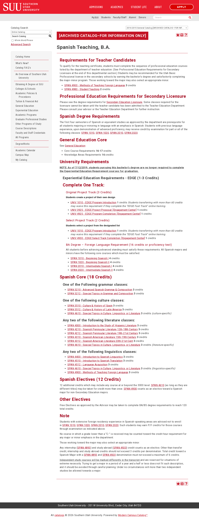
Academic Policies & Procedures (26, 95)
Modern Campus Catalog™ (133, 515)
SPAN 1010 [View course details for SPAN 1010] (88, 132)
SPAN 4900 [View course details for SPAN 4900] (130, 388)
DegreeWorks (23, 143)
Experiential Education (27, 110)
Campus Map (22, 154)
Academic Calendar (25, 150)
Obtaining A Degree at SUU (29, 84)
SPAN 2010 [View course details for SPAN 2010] (116, 132)
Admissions (96, 7)
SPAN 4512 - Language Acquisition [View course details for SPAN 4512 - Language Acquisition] (87, 364)
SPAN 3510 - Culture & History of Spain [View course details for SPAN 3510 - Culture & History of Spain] (90, 305)
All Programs (22, 137)
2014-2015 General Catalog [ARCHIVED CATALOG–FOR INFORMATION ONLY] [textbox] (157, 28)
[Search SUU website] (173, 17)
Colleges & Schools (25, 88)
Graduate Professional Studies (31, 119)
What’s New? (22, 63)
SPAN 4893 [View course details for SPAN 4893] (84, 447)
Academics (117, 7)
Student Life (139, 7)
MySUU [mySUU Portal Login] (95, 17)
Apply (181, 6)
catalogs (59, 515)
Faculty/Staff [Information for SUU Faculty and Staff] (119, 17)
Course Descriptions (26, 128)
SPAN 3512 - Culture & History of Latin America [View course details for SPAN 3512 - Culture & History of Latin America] (94, 309)
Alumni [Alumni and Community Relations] (132, 17)
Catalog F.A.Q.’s (23, 67)
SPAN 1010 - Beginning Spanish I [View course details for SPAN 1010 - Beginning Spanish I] (90, 258)
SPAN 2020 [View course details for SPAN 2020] (131, 132)
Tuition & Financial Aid (27, 101)
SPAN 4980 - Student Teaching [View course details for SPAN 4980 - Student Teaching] (82, 89)
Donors (142, 17)
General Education (25, 105)
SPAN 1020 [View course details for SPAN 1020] (102, 132)
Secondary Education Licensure (124, 102)
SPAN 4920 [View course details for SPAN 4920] (120, 447)
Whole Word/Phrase (24, 40)
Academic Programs (26, 114)
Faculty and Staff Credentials (30, 132)
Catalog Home (23, 56)
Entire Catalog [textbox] (18, 32)
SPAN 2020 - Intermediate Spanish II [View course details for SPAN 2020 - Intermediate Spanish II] (92, 269)
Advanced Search (21, 44)
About (158, 7)
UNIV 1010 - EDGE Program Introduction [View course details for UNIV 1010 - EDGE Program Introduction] (93, 202)
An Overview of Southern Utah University (31, 76)
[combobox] (157, 28)
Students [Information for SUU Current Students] (106, 17)
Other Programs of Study (28, 123)
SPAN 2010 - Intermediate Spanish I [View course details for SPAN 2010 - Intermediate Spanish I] (91, 266)
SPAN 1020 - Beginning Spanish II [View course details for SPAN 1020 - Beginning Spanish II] (90, 262)
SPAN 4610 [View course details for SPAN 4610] (157, 385)
